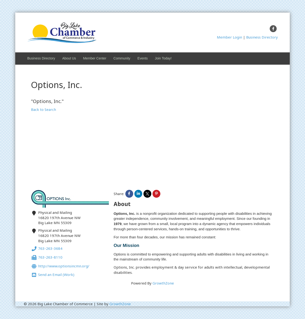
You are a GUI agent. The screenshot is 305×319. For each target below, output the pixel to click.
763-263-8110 (46, 258)
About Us (69, 58)
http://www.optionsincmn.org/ (60, 266)
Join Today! (163, 58)
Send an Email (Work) (52, 275)
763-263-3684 (46, 249)
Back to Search (43, 109)
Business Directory (262, 37)
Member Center (94, 58)
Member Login (229, 37)
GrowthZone (163, 283)
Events (142, 58)
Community (121, 58)
